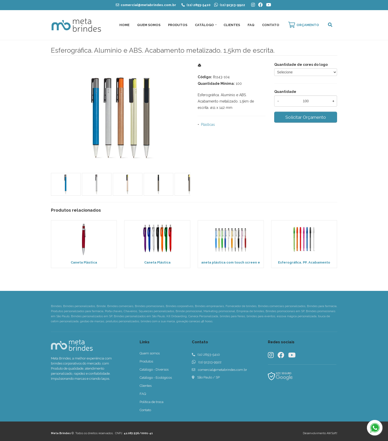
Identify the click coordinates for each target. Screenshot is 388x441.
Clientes (232, 25)
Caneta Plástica (84, 262)
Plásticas (208, 125)
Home (124, 25)
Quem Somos (148, 25)
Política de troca (151, 402)
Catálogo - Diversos (154, 369)
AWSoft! (332, 433)
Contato (270, 25)
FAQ (251, 25)
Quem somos (150, 353)
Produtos (177, 25)
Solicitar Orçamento (305, 117)
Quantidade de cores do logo (301, 65)
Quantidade (285, 92)
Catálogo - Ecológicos (156, 377)
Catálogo (204, 25)
